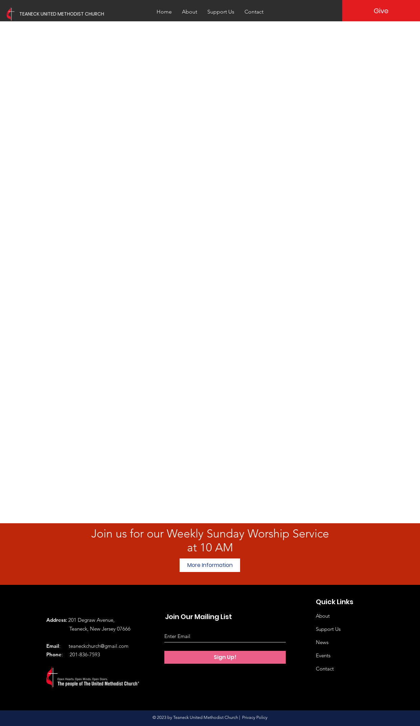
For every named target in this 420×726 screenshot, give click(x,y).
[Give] (381, 10)
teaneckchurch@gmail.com (99, 646)
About (323, 616)
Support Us (328, 629)
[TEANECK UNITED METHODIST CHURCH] (76, 14)
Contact (325, 668)
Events (323, 655)
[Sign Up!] (225, 657)
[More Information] (210, 565)
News (322, 642)
